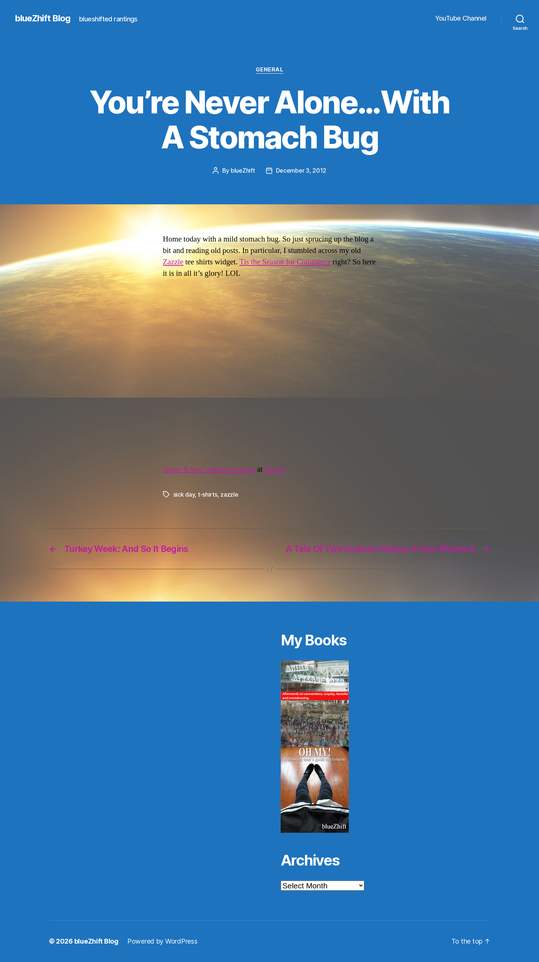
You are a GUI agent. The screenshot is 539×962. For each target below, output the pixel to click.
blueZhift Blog (42, 18)
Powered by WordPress (162, 941)
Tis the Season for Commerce (285, 262)
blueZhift (243, 170)
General (270, 69)
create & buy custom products (209, 469)
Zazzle (173, 262)
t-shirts (207, 494)
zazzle (229, 494)
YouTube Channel (460, 18)
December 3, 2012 (301, 170)
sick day (184, 494)
